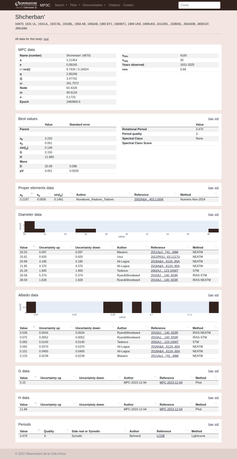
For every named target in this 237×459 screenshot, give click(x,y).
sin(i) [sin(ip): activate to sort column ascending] (58, 195)
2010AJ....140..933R (164, 275)
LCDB (161, 436)
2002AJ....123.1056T (164, 270)
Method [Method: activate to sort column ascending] (185, 194)
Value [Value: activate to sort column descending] (24, 247)
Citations (114, 5)
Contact (128, 5)
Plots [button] (74, 5)
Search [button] (60, 5)
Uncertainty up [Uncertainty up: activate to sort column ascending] (49, 247)
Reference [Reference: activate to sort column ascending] (141, 194)
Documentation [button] (93, 5)
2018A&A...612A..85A (165, 261)
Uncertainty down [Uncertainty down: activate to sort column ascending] (87, 247)
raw (211, 118)
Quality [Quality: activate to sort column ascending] (49, 431)
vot (46, 39)
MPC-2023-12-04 (171, 409)
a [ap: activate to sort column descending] (21, 195)
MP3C (45, 5)
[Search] (199, 5)
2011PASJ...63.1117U (165, 256)
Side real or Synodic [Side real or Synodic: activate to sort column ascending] (86, 431)
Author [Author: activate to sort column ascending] (81, 194)
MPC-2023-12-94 (171, 382)
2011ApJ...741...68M (164, 252)
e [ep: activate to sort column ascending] (38, 195)
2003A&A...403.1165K (148, 199)
